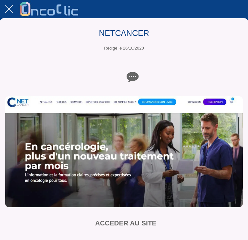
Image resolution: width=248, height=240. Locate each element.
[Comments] (132, 77)
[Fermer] (9, 9)
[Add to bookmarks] (116, 77)
